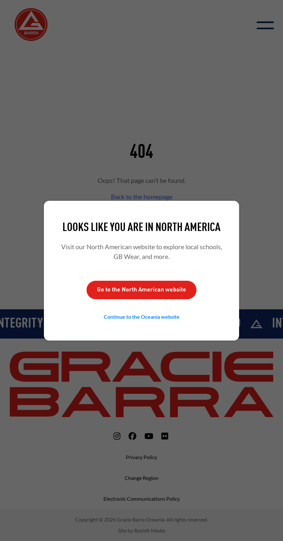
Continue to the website (142, 317)
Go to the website (141, 290)
